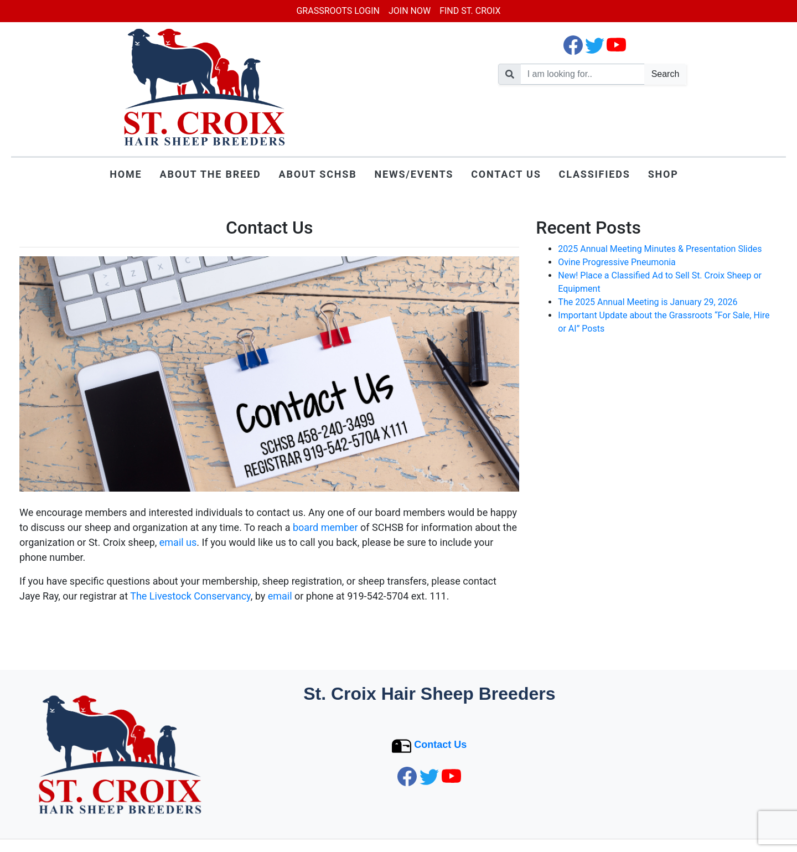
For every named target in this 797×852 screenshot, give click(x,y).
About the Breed (210, 174)
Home (126, 174)
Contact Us (506, 174)
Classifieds (594, 174)
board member (325, 527)
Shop (663, 174)
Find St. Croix (469, 11)
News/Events (413, 174)
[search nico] (583, 74)
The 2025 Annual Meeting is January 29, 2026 (647, 302)
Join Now (410, 11)
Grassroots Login (338, 11)
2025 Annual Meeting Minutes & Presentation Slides (660, 249)
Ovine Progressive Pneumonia (617, 262)
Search (665, 74)
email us (178, 542)
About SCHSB (318, 174)
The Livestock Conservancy (190, 596)
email (280, 596)
